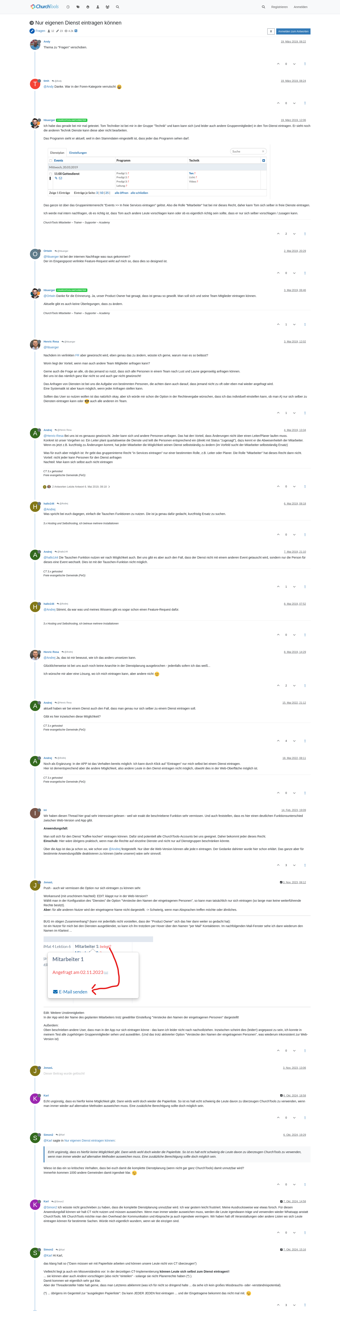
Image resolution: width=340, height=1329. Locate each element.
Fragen (40, 31)
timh (46, 80)
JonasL (48, 882)
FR (77, 355)
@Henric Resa (63, 430)
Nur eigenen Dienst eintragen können (89, 1140)
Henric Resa (51, 341)
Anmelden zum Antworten (293, 31)
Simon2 (48, 1134)
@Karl (60, 1135)
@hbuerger (61, 251)
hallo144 (49, 503)
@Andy (57, 81)
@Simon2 (57, 1201)
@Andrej (62, 503)
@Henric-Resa (54, 436)
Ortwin (48, 250)
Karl (46, 1095)
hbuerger (49, 120)
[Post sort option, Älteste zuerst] (271, 31)
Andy (47, 41)
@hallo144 (61, 552)
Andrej (48, 430)
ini (45, 810)
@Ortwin (50, 296)
